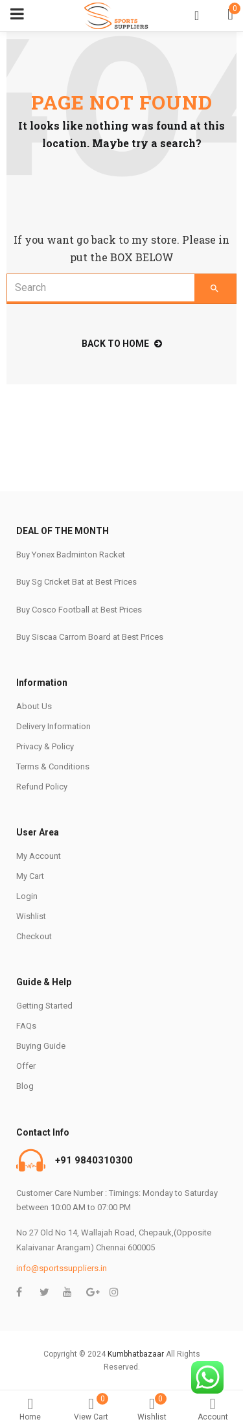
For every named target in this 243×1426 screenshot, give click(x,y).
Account (212, 1409)
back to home (122, 343)
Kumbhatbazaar (136, 1354)
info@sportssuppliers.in (61, 1268)
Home (30, 1409)
